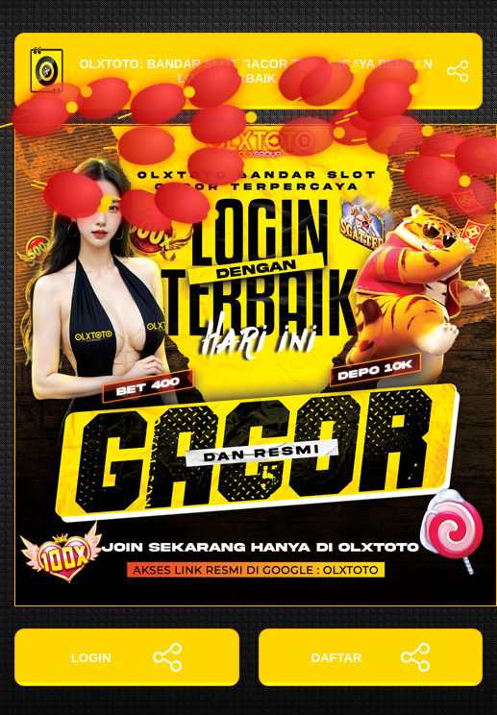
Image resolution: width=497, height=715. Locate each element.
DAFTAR (370, 657)
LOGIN (126, 657)
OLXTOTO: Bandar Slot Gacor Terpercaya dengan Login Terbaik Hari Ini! (248, 71)
